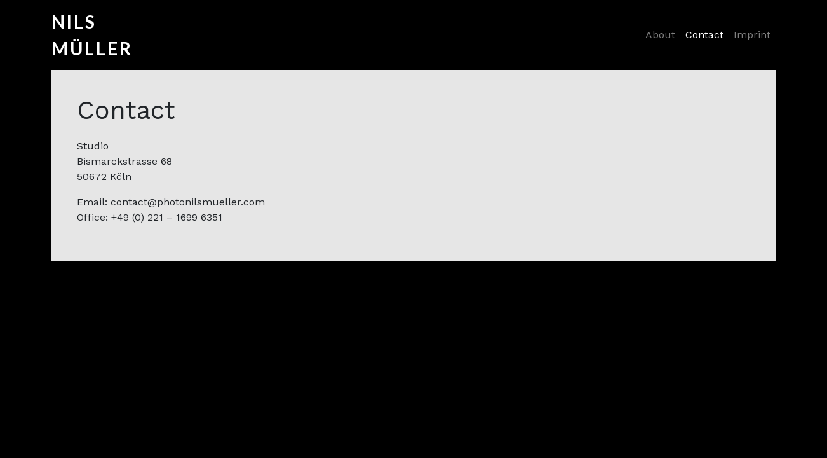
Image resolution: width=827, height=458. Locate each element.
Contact (704, 35)
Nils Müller (76, 35)
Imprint (752, 35)
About (660, 35)
